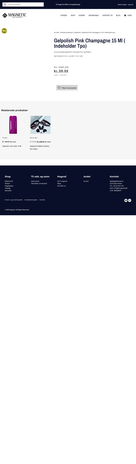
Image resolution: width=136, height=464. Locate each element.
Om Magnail (94, 15)
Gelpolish (77, 32)
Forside (63, 15)
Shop (73, 15)
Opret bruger (122, 4)
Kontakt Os (107, 15)
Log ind (130, 4)
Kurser (82, 15)
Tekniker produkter (66, 32)
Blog (118, 15)
